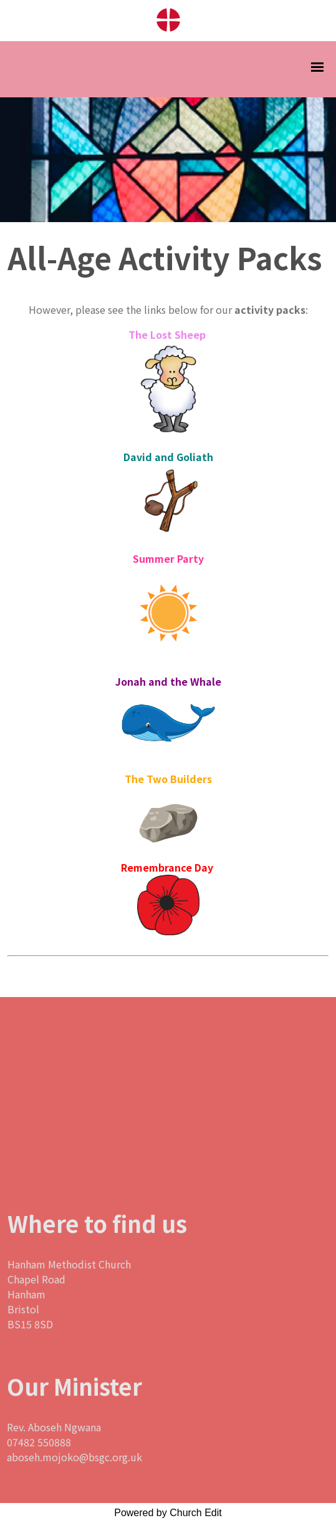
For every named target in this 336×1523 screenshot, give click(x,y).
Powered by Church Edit (168, 1512)
